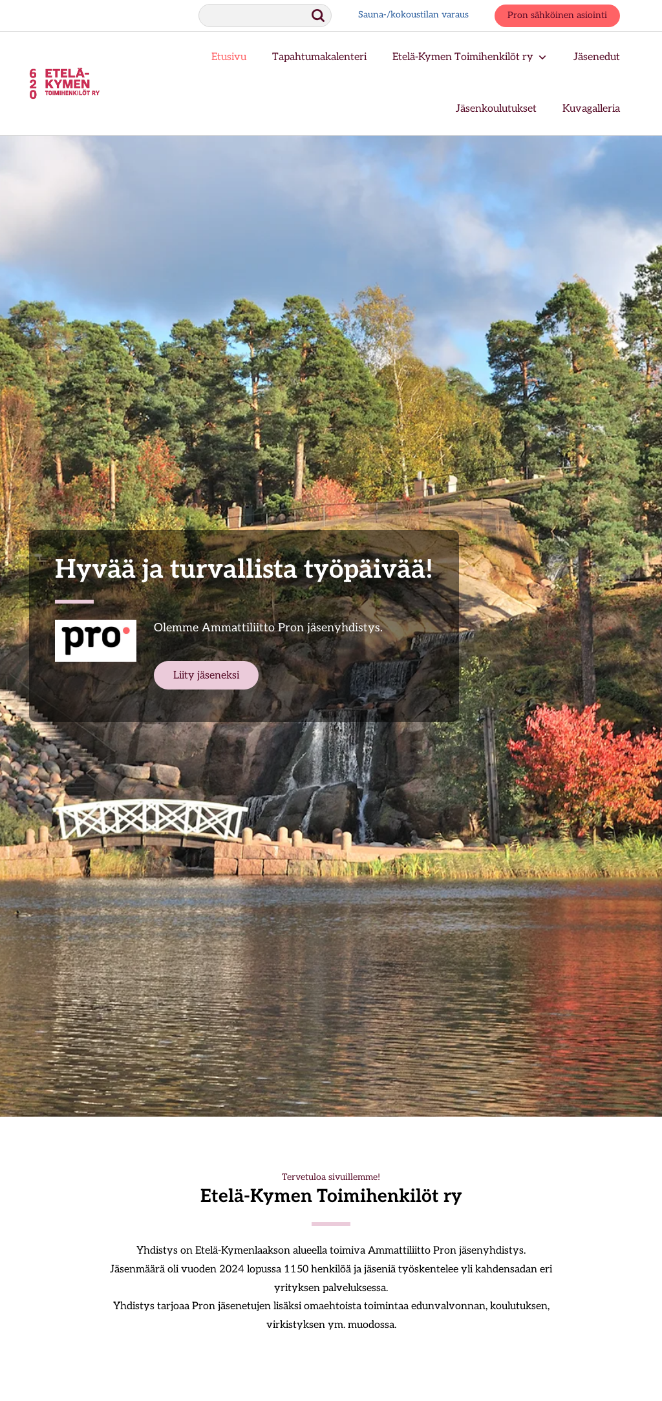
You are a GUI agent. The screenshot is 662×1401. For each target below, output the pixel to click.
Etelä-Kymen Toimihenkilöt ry (470, 57)
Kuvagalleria (591, 109)
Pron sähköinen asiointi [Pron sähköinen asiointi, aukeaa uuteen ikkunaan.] (557, 16)
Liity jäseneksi (206, 676)
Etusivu (228, 57)
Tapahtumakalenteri (319, 57)
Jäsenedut (596, 57)
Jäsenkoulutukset (496, 109)
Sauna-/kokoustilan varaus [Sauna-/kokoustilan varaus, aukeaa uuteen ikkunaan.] (413, 15)
